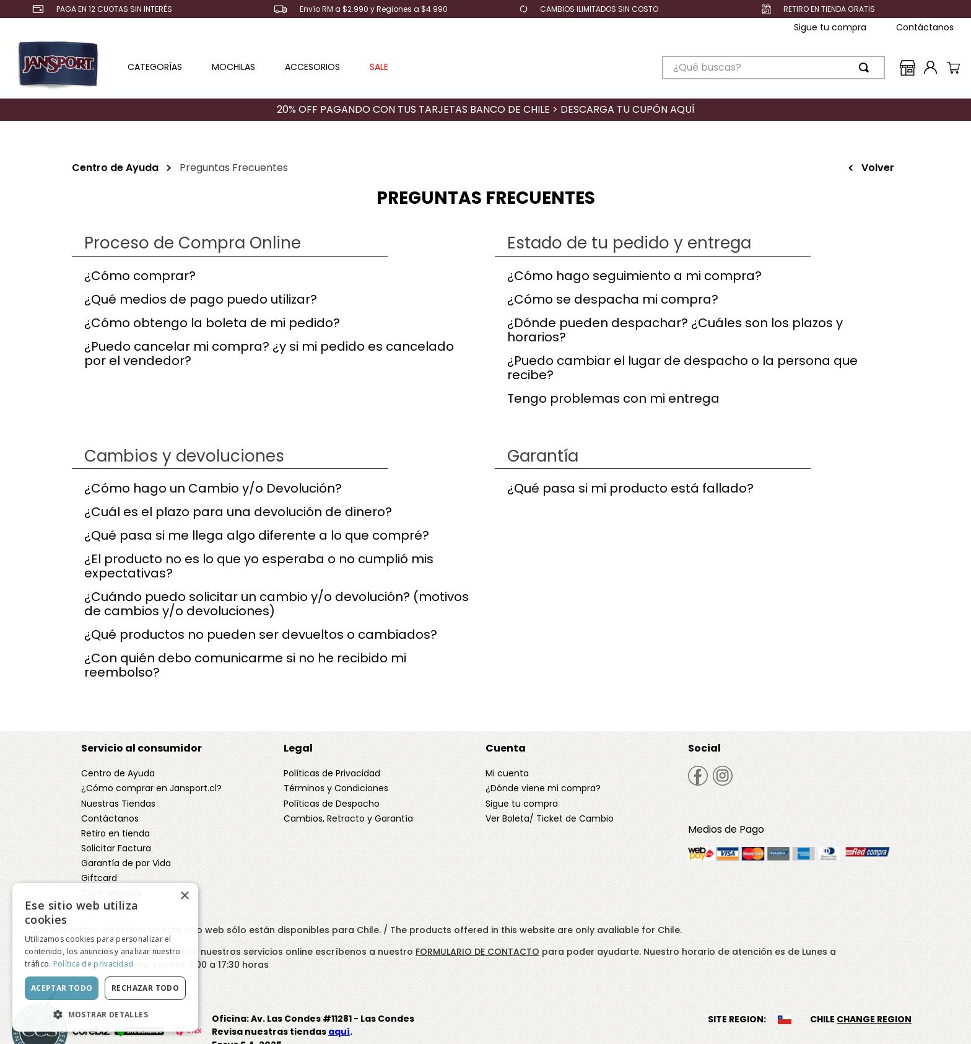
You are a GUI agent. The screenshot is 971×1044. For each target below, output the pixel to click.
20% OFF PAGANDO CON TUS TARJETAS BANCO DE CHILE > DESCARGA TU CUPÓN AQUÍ (486, 109)
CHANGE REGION (874, 1019)
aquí (339, 1031)
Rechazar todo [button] (145, 988)
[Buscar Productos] (866, 67)
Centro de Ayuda (115, 167)
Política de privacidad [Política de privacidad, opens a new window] (93, 963)
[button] (105, 1013)
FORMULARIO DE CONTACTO (477, 951)
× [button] (184, 896)
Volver (877, 167)
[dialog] (105, 957)
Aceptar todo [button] (62, 988)
